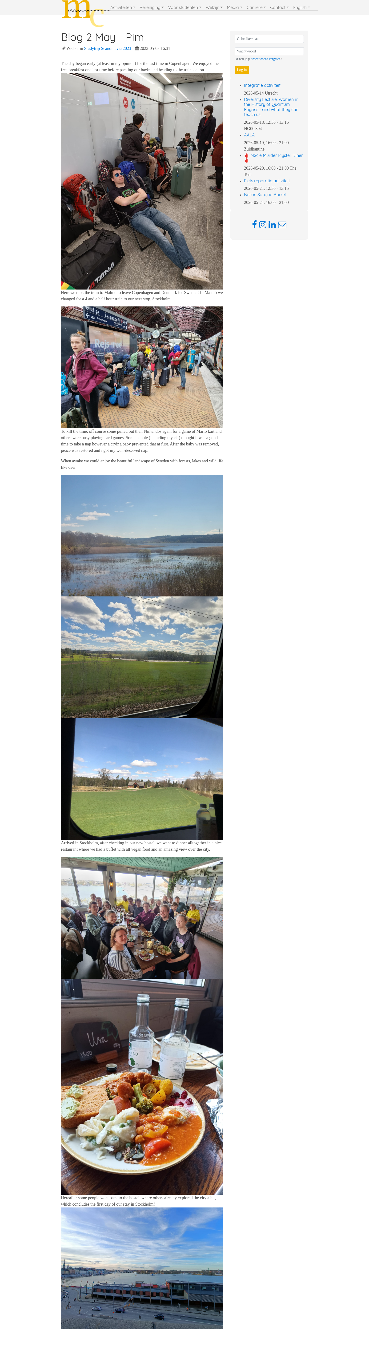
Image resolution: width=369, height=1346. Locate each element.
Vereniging (150, 7)
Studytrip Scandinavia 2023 (107, 48)
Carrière (255, 7)
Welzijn (212, 7)
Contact (277, 7)
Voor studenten (183, 7)
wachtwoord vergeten (266, 59)
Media (233, 7)
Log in (242, 70)
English (300, 7)
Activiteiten (121, 7)
